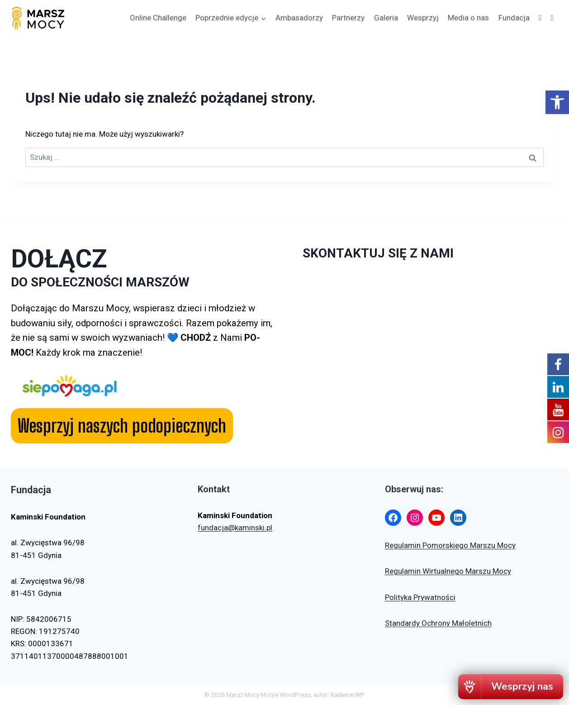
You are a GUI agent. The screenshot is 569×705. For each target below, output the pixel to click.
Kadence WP (348, 694)
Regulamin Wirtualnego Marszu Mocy (448, 571)
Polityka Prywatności (420, 597)
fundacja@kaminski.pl (235, 527)
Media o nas (468, 17)
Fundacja (514, 17)
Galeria (386, 17)
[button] (557, 102)
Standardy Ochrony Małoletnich (438, 623)
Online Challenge (158, 17)
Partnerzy (348, 17)
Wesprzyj (423, 17)
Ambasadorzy (299, 17)
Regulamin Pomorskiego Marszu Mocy (450, 545)
